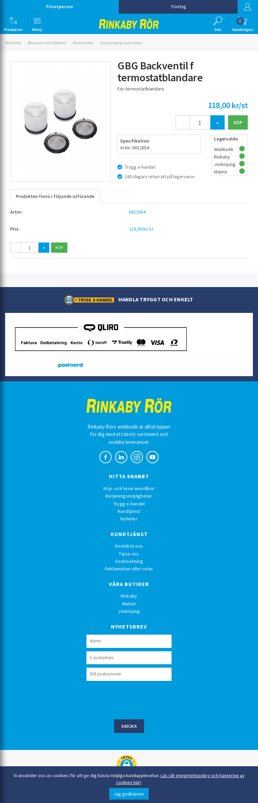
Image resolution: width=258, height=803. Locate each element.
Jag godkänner (129, 794)
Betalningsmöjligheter (129, 496)
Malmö (129, 604)
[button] (13, 24)
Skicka (129, 726)
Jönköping (129, 611)
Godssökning (129, 561)
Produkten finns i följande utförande (55, 196)
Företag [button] (178, 7)
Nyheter (129, 519)
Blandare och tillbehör (47, 42)
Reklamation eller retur (129, 569)
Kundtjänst (129, 511)
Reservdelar (83, 42)
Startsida (13, 42)
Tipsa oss (129, 554)
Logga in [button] (247, 7)
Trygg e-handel (129, 504)
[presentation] (138, 699)
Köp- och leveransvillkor (129, 488)
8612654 (137, 212)
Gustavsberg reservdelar (121, 42)
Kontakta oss (129, 546)
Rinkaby (129, 596)
